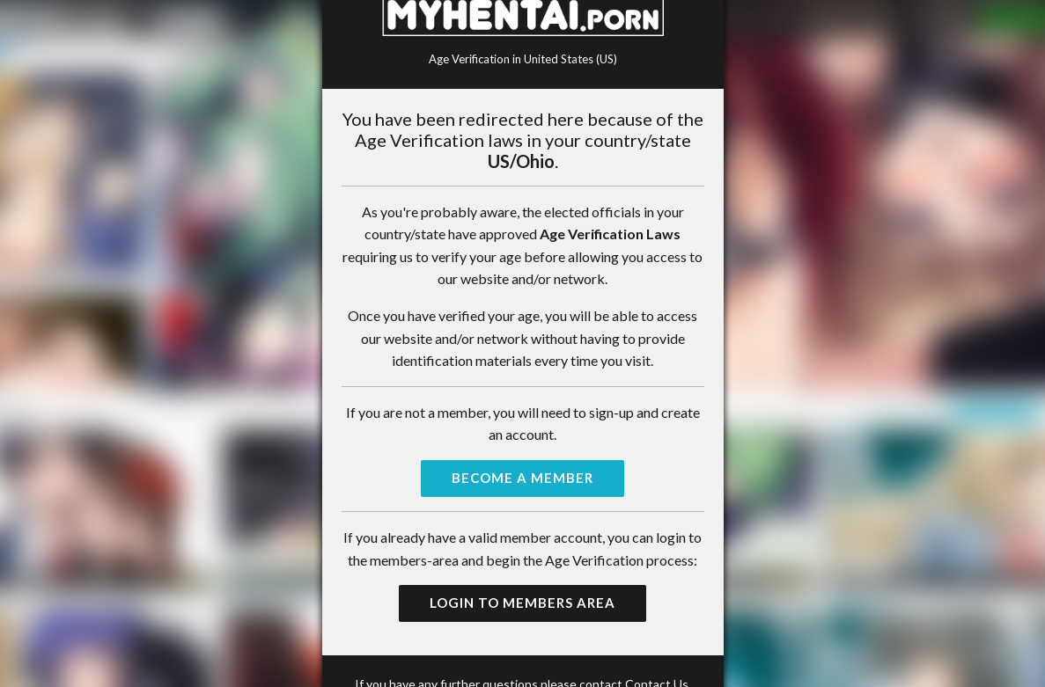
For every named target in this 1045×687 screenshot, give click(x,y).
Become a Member (522, 478)
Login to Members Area (522, 602)
